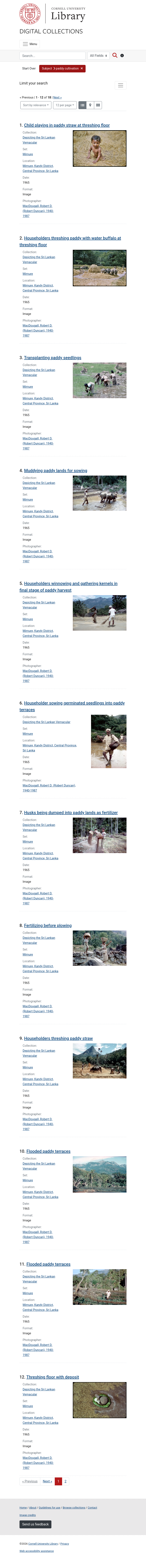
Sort (34, 105)
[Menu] (30, 44)
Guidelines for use (49, 1507)
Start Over (29, 68)
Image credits (28, 1515)
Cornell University (30, 13)
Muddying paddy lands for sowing (55, 470)
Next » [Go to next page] (47, 1481)
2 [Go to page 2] (65, 1481)
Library (68, 13)
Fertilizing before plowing (48, 925)
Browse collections (74, 1507)
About (32, 1507)
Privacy (64, 1543)
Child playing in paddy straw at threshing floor (67, 125)
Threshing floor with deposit (52, 1377)
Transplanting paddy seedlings (52, 357)
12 (64, 105)
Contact (92, 1507)
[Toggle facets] (120, 85)
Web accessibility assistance (37, 1551)
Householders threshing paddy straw (58, 1038)
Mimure (28, 154)
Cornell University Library (43, 1543)
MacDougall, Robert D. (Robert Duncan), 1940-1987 (38, 211)
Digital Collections (51, 31)
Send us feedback (35, 1524)
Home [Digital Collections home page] (23, 1507)
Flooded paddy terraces (48, 1151)
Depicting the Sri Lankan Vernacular (46, 722)
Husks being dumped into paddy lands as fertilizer (71, 812)
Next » (57, 97)
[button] (62, 68)
